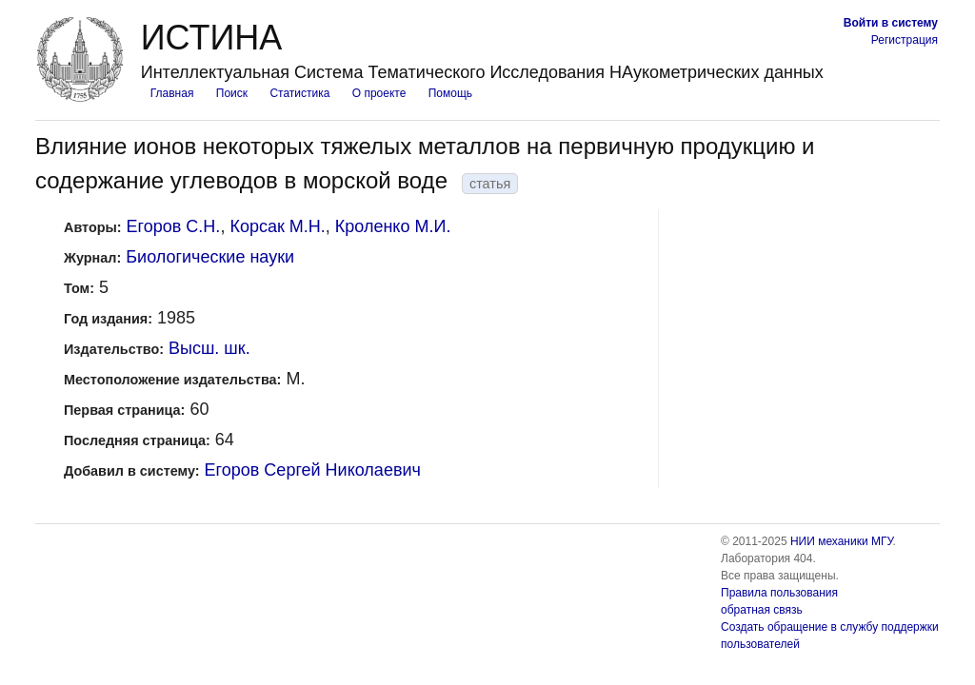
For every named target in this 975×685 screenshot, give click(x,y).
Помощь (450, 93)
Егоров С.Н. (174, 226)
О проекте (379, 93)
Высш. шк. (209, 348)
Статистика (299, 93)
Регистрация (904, 40)
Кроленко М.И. (393, 226)
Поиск (232, 93)
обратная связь (762, 609)
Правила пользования (779, 592)
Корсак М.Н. (277, 226)
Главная (172, 93)
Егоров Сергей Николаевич (313, 470)
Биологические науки (210, 256)
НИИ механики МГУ (841, 541)
